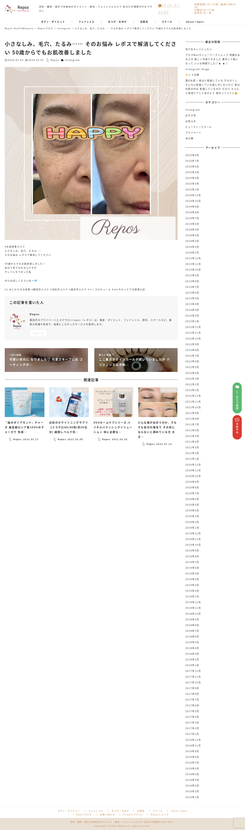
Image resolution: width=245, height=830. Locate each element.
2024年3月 (192, 241)
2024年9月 (192, 206)
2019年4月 (192, 579)
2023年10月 (193, 269)
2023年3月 (192, 309)
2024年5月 (192, 229)
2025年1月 (192, 189)
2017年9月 (192, 688)
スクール (158, 810)
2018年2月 (192, 659)
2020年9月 (192, 481)
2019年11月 (193, 539)
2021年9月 (192, 413)
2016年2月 (192, 791)
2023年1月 (192, 321)
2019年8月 (192, 556)
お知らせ (190, 121)
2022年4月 (192, 373)
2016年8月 (192, 756)
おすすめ (190, 115)
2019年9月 (192, 550)
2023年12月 (193, 258)
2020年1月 (192, 527)
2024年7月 (192, 218)
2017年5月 (192, 711)
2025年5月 (192, 172)
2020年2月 (192, 522)
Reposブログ (84, 814)
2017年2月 (192, 728)
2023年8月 (192, 281)
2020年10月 (193, 476)
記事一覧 (38, 333)
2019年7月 (192, 562)
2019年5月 (192, 573)
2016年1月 (192, 797)
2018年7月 (192, 630)
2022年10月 (193, 338)
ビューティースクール (198, 127)
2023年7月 (192, 287)
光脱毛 (141, 810)
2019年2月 (192, 590)
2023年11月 (193, 264)
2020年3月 (192, 516)
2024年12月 (193, 195)
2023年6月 (192, 292)
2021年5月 (192, 436)
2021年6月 (192, 430)
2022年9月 (192, 344)
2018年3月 (192, 653)
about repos (179, 810)
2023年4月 (192, 304)
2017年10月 (193, 682)
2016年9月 (192, 751)
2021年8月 (192, 418)
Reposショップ (160, 814)
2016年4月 (192, 779)
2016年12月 (193, 739)
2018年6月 (192, 636)
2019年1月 (192, 596)
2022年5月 (192, 367)
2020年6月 (192, 499)
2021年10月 (193, 407)
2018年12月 (193, 602)
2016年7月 (192, 762)
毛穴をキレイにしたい (198, 49)
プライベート (193, 132)
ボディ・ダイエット (69, 810)
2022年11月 (193, 332)
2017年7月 (192, 699)
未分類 (189, 138)
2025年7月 (192, 160)
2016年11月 (193, 745)
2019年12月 (193, 533)
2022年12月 (193, 327)
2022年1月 (192, 390)
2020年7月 (192, 493)
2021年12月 (193, 395)
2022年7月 (192, 355)
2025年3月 (192, 183)
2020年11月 (193, 470)
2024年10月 (193, 200)
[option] (91, 153)
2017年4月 (192, 716)
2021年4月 (192, 441)
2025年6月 (192, 166)
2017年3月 (192, 722)
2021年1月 (192, 458)
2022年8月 (192, 350)
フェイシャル (95, 810)
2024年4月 (192, 235)
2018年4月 (192, 648)
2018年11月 (193, 607)
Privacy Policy (133, 814)
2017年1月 (192, 734)
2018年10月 (193, 613)
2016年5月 (192, 774)
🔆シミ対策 (192, 74)
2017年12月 (193, 670)
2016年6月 (192, 768)
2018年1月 (192, 665)
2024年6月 (192, 223)
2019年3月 (192, 585)
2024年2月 (192, 246)
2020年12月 (193, 464)
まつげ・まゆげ (120, 810)
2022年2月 (192, 384)
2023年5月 (192, 298)
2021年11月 (193, 401)
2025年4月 (192, 178)
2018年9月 (192, 619)
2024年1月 (192, 252)
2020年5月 (192, 504)
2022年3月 (192, 378)
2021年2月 (192, 453)
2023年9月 (192, 275)
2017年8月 (192, 693)
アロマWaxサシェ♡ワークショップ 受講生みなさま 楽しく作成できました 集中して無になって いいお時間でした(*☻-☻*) (212, 59)
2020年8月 (192, 487)
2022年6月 (192, 361)
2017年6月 (192, 705)
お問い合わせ (107, 814)
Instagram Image (197, 69)
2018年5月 (192, 642)
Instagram (72, 60)
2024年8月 (192, 212)
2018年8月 (192, 625)
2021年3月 (192, 447)
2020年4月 (192, 510)
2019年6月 (192, 567)
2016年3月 (192, 785)
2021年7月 (192, 424)
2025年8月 (192, 155)
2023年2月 (192, 315)
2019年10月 (193, 544)
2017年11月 (193, 676)
